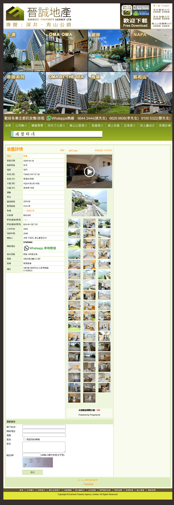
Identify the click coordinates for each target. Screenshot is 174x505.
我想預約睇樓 (31, 439)
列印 (62, 150)
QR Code (73, 151)
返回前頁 (88, 486)
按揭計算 (30, 210)
